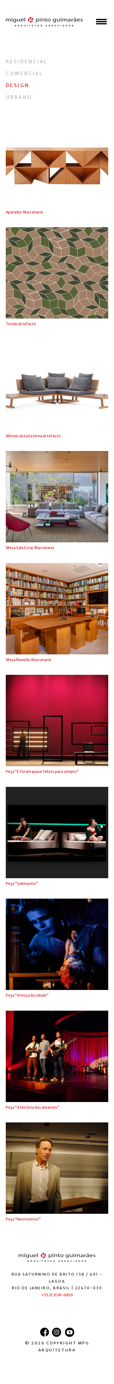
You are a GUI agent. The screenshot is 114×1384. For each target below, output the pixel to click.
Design (17, 85)
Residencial (27, 62)
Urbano (19, 97)
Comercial (24, 73)
